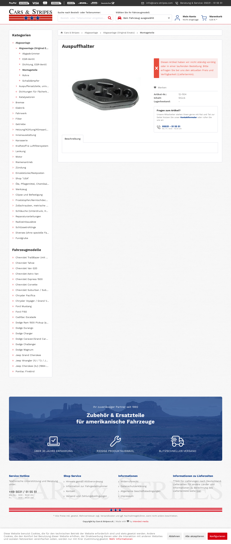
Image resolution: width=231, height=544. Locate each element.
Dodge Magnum (24, 349)
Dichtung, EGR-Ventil (34, 64)
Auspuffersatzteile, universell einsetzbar (34, 86)
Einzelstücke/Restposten (30, 173)
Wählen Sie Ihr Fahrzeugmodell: (133, 12)
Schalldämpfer (30, 80)
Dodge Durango (24, 328)
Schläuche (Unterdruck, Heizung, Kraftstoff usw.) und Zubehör (32, 211)
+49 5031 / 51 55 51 (23, 491)
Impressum (127, 496)
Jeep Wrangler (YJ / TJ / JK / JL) (32, 360)
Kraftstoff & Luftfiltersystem (32, 145)
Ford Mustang (23, 306)
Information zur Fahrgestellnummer (86, 486)
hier (198, 491)
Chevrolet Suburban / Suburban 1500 (32, 290)
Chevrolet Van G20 (26, 268)
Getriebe (21, 124)
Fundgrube (22, 238)
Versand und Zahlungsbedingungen (86, 496)
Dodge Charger (24, 333)
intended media (140, 521)
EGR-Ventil (28, 59)
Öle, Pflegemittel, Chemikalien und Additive (32, 183)
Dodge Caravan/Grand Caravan (32, 338)
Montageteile (29, 70)
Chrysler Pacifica (25, 295)
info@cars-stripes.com (157, 3)
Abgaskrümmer (31, 53)
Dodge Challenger (26, 344)
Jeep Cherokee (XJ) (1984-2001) (32, 366)
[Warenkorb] (211, 18)
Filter (19, 118)
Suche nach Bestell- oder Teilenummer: (79, 12)
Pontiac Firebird (25, 371)
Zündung (21, 167)
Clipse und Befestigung (29, 194)
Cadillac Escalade (26, 317)
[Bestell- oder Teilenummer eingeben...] (85, 18)
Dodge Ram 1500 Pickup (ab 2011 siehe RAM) (32, 322)
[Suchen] (109, 18)
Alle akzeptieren (194, 536)
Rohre (25, 75)
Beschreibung (73, 138)
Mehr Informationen (121, 539)
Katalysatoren (27, 97)
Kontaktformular (188, 117)
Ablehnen (174, 536)
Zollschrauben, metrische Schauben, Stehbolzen (32, 205)
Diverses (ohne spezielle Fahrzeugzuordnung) (32, 232)
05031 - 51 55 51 (171, 126)
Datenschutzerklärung (133, 486)
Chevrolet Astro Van (27, 273)
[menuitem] (187, 18)
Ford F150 (21, 311)
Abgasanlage (23, 42)
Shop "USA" (22, 178)
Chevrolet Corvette (26, 284)
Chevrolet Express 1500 (29, 279)
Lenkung (20, 151)
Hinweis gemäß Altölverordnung (84, 481)
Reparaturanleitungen (28, 216)
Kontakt (70, 491)
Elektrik (20, 107)
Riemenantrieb (24, 162)
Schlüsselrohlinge (26, 227)
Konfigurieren (217, 536)
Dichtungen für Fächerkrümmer (34, 91)
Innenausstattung (26, 135)
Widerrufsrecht (129, 481)
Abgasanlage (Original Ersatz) (34, 48)
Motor (19, 156)
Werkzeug (21, 189)
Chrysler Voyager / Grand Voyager (32, 300)
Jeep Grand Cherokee (28, 355)
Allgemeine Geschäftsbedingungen (140, 491)
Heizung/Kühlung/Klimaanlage (32, 129)
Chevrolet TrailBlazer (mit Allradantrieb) (32, 257)
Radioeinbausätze (26, 221)
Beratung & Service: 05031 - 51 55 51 (198, 3)
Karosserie (22, 140)
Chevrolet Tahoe (25, 262)
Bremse (20, 102)
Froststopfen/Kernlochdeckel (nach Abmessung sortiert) (32, 200)
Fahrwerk (21, 113)
